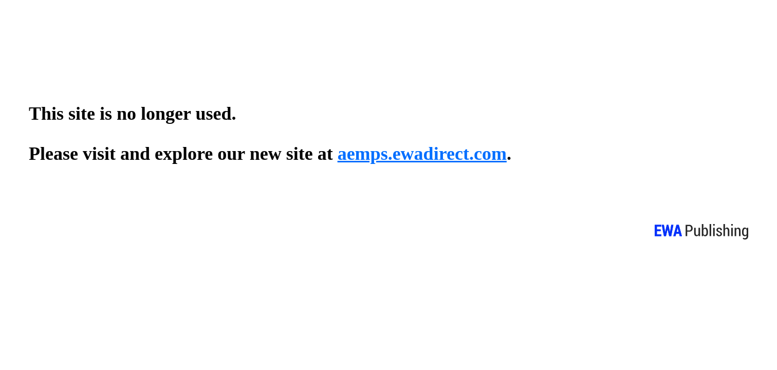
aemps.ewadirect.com (422, 153)
